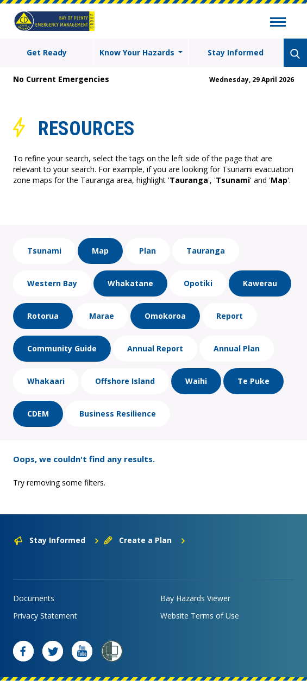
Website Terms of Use (199, 615)
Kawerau (260, 283)
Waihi (196, 381)
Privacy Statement (45, 615)
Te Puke (253, 381)
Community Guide (62, 348)
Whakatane (130, 283)
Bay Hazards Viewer (195, 598)
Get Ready (47, 52)
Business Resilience (117, 413)
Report (229, 316)
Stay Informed (236, 52)
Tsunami (44, 250)
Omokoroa (165, 316)
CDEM (38, 413)
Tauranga (205, 250)
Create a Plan (145, 540)
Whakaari (46, 381)
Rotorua (43, 316)
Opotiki (198, 283)
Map (100, 250)
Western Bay (52, 283)
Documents (33, 598)
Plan (147, 250)
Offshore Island (125, 381)
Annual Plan (237, 348)
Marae (101, 316)
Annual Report (155, 348)
